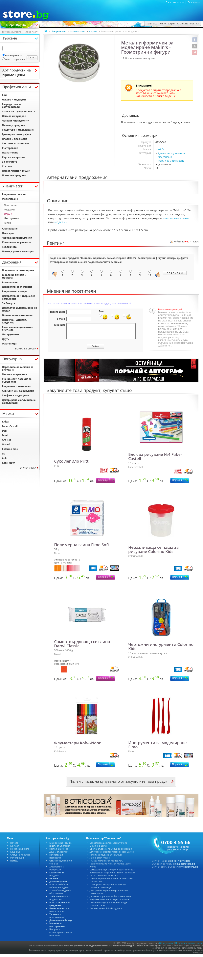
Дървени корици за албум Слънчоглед (110, 899)
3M (4, 453)
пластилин (171, 218)
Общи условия (166, 946)
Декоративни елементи (17, 286)
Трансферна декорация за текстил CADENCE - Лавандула (108, 889)
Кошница (15, 854)
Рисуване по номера (14, 291)
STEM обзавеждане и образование (60, 895)
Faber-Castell (9, 426)
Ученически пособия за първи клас (17, 380)
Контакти (15, 848)
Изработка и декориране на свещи (19, 309)
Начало (14, 845)
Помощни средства (14, 175)
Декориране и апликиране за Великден (19, 401)
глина (184, 218)
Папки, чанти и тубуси (16, 171)
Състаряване (10, 148)
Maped (6, 444)
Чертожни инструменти (17, 237)
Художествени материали (56, 871)
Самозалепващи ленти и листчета (17, 328)
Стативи (7, 166)
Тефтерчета (9, 247)
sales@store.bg (186, 866)
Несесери (8, 233)
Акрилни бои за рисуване (18, 391)
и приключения (56, 919)
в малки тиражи (59, 913)
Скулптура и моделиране (18, 129)
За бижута (8, 303)
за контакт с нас (180, 863)
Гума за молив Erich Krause (104, 878)
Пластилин (10, 205)
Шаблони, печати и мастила (14, 276)
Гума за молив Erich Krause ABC (106, 863)
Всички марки (28, 467)
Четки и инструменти (15, 120)
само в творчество (13, 59)
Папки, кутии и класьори (18, 251)
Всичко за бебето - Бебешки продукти (59, 889)
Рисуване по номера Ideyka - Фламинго (110, 902)
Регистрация (17, 860)
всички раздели (12, 55)
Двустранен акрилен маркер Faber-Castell (112, 854)
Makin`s (159, 149)
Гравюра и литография (16, 134)
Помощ (14, 863)
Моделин (9, 209)
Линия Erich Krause (100, 860)
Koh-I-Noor (8, 462)
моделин (61, 222)
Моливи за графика (14, 374)
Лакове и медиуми (14, 99)
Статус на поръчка (20, 857)
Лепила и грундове (14, 116)
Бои (4, 95)
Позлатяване (10, 152)
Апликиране (9, 228)
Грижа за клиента (175, 2)
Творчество (15, 24)
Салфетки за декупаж (15, 395)
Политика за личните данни (189, 946)
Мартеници (9, 343)
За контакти (194, 2)
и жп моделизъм (59, 901)
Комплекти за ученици (16, 242)
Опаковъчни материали (17, 315)
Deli (4, 430)
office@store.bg (188, 869)
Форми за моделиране (171, 160)
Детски (58, 884)
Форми (93, 31)
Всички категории (25, 348)
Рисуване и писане (14, 194)
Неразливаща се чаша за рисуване (18, 368)
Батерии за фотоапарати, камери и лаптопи (60, 935)
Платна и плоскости (14, 139)
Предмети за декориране (18, 270)
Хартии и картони (13, 157)
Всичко (59, 907)
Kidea (5, 421)
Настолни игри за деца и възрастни (58, 853)
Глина (7, 222)
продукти (56, 877)
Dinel (5, 435)
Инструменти (11, 218)
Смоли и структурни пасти (18, 111)
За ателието (9, 161)
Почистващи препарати (56, 859)
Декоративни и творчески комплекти (18, 297)
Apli (4, 458)
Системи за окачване (15, 143)
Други (6, 339)
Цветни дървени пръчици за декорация (111, 851)
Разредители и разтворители (11, 105)
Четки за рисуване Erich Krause (106, 857)
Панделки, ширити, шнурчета (14, 321)
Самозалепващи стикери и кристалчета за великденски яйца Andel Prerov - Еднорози (112, 874)
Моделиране (77, 31)
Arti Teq (6, 440)
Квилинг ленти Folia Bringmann (106, 911)
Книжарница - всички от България (60, 847)
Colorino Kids (10, 449)
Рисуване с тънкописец (16, 386)
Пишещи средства (13, 125)
